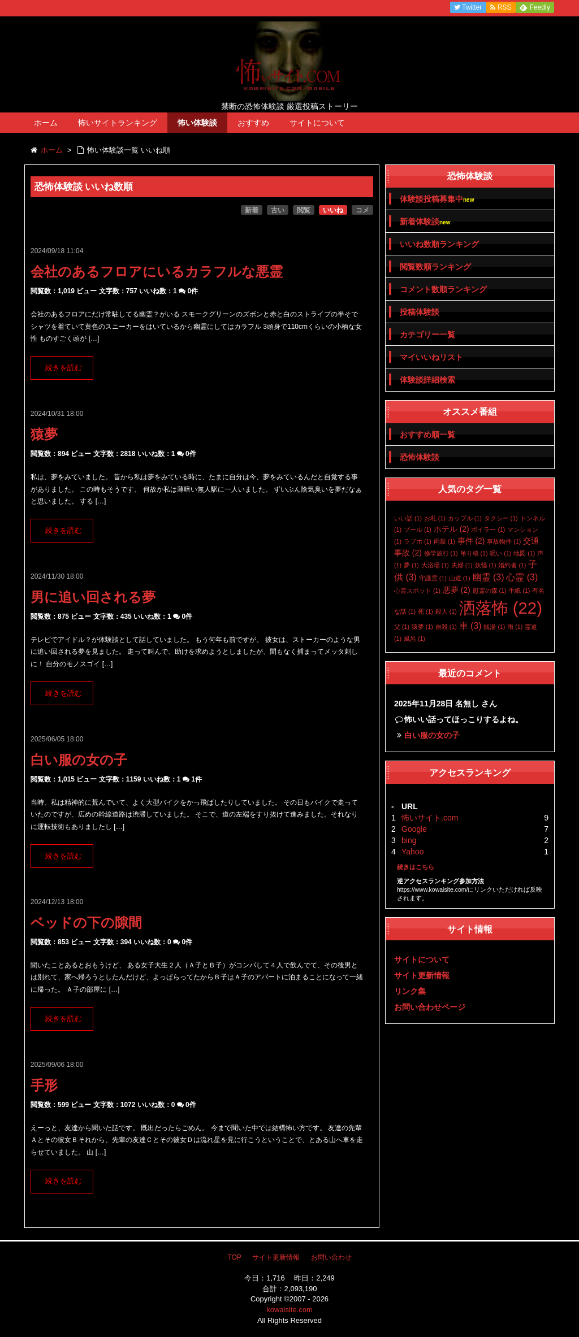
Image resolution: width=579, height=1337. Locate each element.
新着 (251, 210)
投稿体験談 (419, 312)
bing (408, 840)
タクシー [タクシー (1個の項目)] (501, 518)
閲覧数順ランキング (435, 267)
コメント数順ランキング (443, 289)
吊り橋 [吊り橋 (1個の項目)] (474, 553)
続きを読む (63, 368)
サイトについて (317, 122)
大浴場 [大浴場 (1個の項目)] (435, 565)
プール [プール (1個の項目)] (417, 529)
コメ (362, 210)
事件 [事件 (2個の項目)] (471, 540)
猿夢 (44, 434)
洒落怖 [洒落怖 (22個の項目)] (500, 607)
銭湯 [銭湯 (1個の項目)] (494, 626)
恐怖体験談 (419, 457)
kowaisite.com (289, 1309)
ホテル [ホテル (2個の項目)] (451, 528)
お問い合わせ (331, 1257)
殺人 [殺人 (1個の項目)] (446, 611)
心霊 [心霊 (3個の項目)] (522, 577)
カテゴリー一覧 (427, 334)
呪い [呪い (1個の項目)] (500, 553)
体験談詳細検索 (427, 380)
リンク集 (410, 991)
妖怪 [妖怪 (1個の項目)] (485, 565)
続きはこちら (415, 866)
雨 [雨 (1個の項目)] (514, 626)
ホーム (46, 122)
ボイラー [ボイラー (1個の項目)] (488, 529)
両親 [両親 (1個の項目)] (444, 541)
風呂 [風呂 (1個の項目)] (414, 638)
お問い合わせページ (429, 1007)
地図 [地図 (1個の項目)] (524, 553)
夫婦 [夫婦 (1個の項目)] (462, 565)
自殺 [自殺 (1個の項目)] (446, 626)
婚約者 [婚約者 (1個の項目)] (512, 565)
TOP (234, 1257)
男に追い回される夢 (93, 597)
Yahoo (412, 851)
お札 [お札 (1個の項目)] (435, 518)
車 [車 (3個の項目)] (470, 626)
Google (414, 829)
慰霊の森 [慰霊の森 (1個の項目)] (490, 590)
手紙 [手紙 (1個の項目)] (519, 590)
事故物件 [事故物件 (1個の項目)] (504, 541)
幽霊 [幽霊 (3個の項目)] (488, 577)
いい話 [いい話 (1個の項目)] (408, 518)
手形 (44, 1085)
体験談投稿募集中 (437, 199)
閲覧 (303, 210)
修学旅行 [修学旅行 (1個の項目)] (441, 553)
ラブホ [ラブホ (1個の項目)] (417, 541)
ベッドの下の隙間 (86, 922)
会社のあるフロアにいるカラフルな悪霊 (157, 271)
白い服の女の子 (79, 759)
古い (277, 210)
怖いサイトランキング (117, 122)
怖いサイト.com (429, 817)
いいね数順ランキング (439, 244)
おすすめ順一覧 (427, 435)
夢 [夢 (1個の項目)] (411, 565)
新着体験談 (425, 222)
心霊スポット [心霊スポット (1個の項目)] (417, 590)
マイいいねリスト (431, 357)
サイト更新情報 (422, 975)
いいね (333, 210)
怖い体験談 (197, 122)
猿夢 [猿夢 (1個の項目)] (422, 626)
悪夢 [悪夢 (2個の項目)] (456, 589)
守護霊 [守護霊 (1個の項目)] (433, 578)
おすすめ (253, 122)
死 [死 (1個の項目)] (425, 611)
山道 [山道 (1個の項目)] (459, 578)
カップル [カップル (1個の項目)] (465, 518)
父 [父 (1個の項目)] (401, 626)
